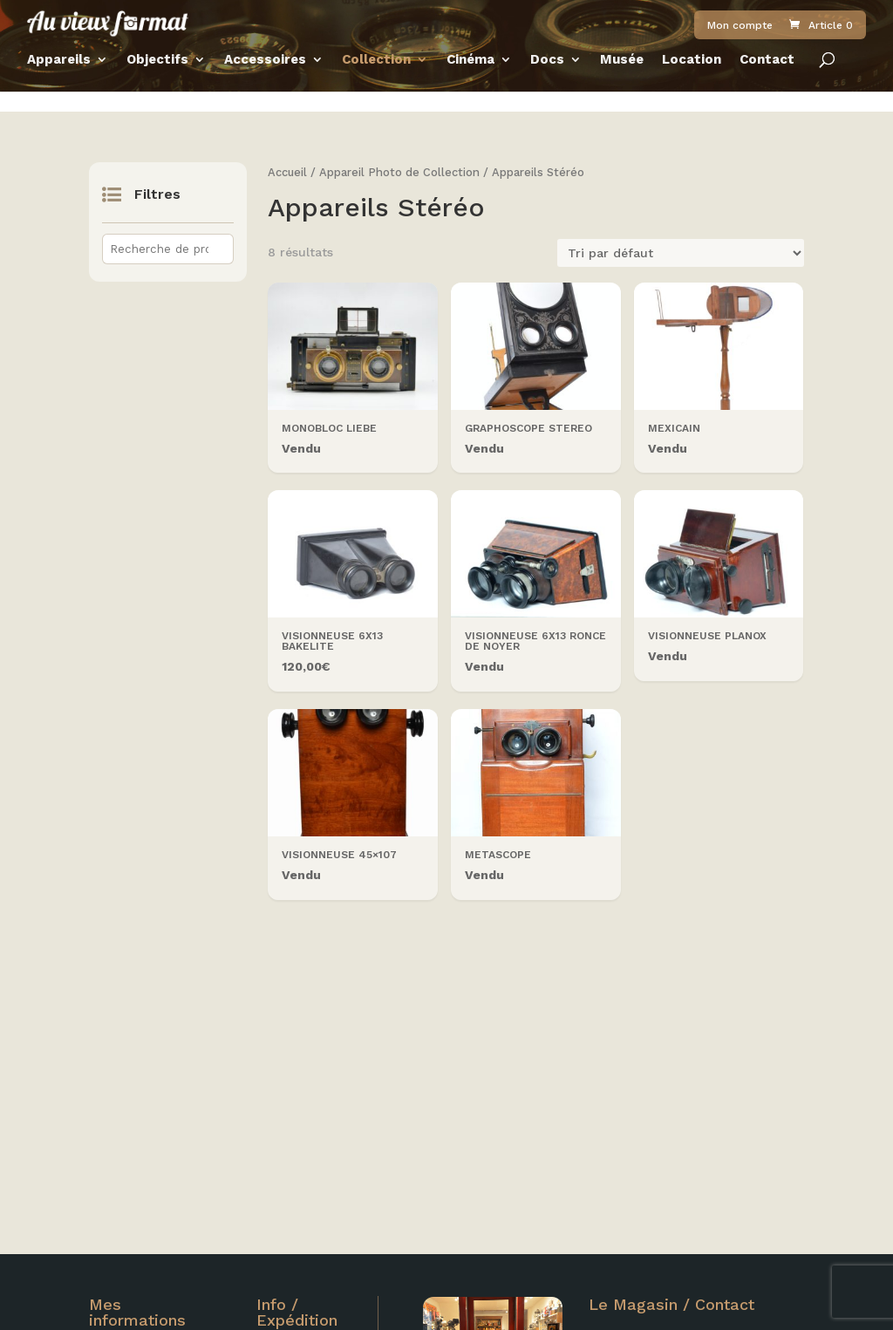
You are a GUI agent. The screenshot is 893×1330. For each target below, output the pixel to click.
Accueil (287, 172)
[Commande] (680, 253)
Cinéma (470, 82)
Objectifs (157, 82)
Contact (767, 82)
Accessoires (265, 82)
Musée (622, 82)
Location (691, 82)
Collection (376, 82)
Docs (547, 82)
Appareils (59, 82)
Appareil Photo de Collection (399, 172)
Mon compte (740, 36)
